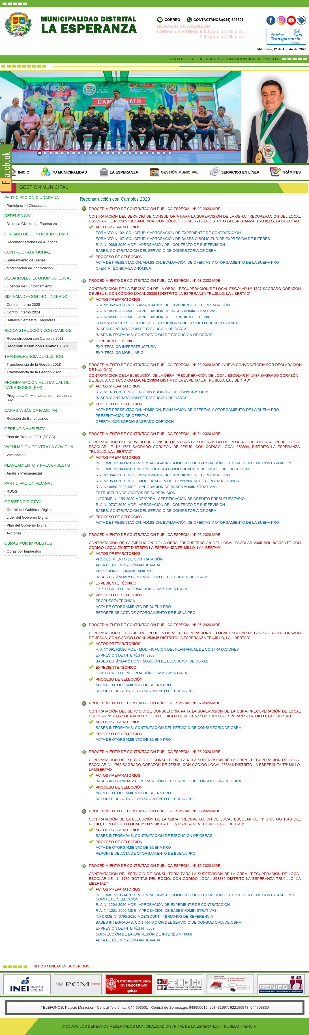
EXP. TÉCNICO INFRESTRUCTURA (126, 347)
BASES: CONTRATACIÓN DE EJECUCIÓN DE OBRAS (141, 329)
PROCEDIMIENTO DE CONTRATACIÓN (129, 559)
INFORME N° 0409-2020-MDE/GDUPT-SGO (132, 469)
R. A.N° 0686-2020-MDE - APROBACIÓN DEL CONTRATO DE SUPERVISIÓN (160, 244)
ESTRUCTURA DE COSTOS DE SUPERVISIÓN (135, 493)
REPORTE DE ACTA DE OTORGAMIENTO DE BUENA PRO (146, 612)
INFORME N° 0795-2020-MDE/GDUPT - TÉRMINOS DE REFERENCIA (154, 916)
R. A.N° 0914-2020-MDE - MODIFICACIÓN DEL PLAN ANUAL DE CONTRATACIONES (167, 649)
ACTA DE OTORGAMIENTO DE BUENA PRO (133, 607)
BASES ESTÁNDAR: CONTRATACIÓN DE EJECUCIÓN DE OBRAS (152, 577)
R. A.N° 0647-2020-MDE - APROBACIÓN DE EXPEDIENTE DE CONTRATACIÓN (163, 475)
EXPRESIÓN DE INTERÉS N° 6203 (125, 655)
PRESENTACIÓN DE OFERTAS (122, 415)
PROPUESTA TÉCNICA (115, 601)
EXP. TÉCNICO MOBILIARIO (119, 352)
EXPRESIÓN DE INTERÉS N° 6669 (125, 928)
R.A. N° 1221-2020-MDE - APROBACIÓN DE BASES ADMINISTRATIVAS (156, 910)
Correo (172, 20)
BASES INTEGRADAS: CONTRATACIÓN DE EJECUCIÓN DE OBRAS (154, 335)
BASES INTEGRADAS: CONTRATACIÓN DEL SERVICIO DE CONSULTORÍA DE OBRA (168, 728)
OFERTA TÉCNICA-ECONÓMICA (123, 268)
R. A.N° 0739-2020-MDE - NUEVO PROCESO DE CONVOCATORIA (152, 392)
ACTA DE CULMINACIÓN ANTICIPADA (128, 565)
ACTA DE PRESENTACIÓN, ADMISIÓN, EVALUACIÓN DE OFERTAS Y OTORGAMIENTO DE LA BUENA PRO (187, 262)
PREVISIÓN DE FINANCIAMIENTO (125, 571)
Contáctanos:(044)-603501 (218, 20)
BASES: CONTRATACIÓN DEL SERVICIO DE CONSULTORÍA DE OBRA (156, 250)
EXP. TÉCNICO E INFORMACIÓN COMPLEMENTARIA (141, 589)
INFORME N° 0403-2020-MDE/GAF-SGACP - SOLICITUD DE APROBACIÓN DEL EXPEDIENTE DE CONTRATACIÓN (193, 463)
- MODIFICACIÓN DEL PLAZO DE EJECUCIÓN (209, 469)
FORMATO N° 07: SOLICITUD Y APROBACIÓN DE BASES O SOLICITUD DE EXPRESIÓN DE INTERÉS (183, 239)
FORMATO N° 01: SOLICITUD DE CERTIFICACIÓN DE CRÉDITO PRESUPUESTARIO (168, 323)
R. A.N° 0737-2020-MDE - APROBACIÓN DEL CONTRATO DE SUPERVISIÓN (160, 505)
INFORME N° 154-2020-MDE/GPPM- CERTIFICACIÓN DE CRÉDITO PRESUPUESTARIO (170, 499)
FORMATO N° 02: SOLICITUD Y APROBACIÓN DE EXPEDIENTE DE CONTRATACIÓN (168, 233)
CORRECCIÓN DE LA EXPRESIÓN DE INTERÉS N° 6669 (144, 934)
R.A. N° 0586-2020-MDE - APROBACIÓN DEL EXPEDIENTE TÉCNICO (154, 317)
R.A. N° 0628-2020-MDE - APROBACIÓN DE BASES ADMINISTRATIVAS (156, 311)
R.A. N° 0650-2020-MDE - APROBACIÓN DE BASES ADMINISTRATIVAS (156, 487)
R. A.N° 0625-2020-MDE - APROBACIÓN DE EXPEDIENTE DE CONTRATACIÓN (163, 305)
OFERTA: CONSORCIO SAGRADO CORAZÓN (135, 421)
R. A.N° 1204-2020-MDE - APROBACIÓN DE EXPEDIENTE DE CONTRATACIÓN (163, 904)
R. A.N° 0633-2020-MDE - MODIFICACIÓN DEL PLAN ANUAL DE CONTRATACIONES (167, 481)
